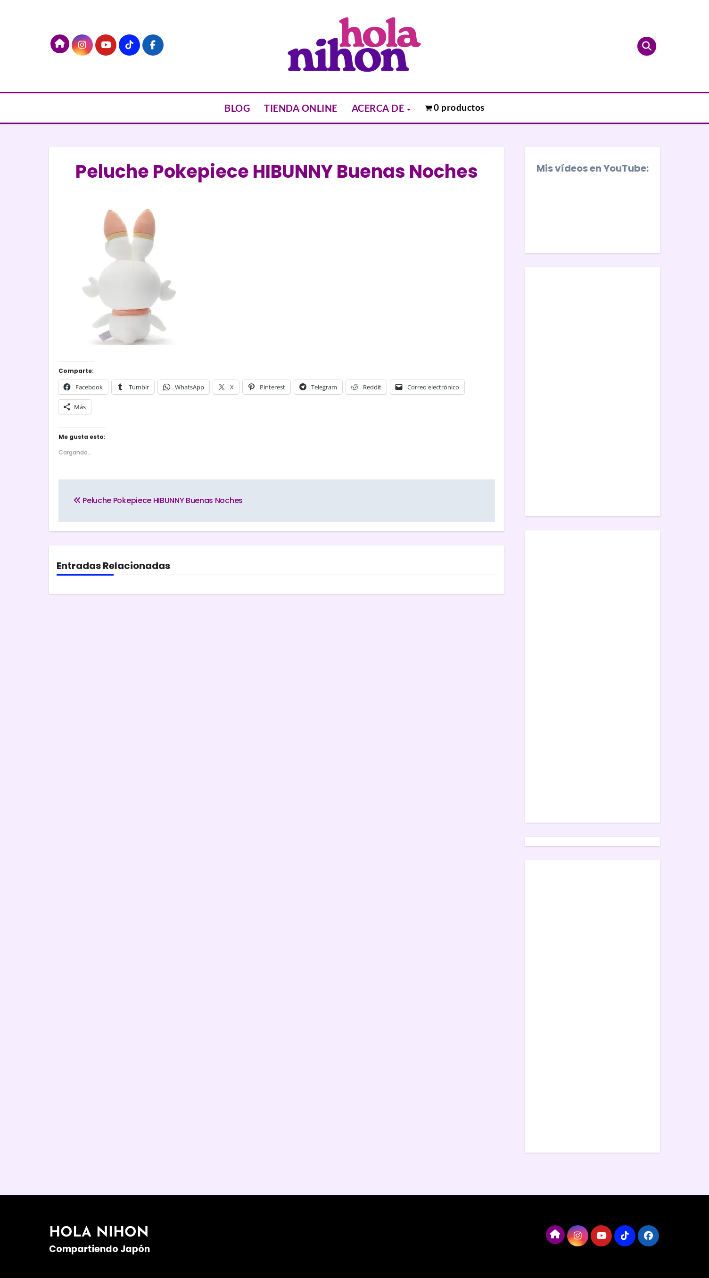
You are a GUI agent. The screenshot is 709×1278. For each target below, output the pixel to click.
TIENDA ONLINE (301, 108)
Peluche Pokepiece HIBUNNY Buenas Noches (276, 171)
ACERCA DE (379, 108)
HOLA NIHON (99, 1233)
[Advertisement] (594, 678)
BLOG (237, 108)
